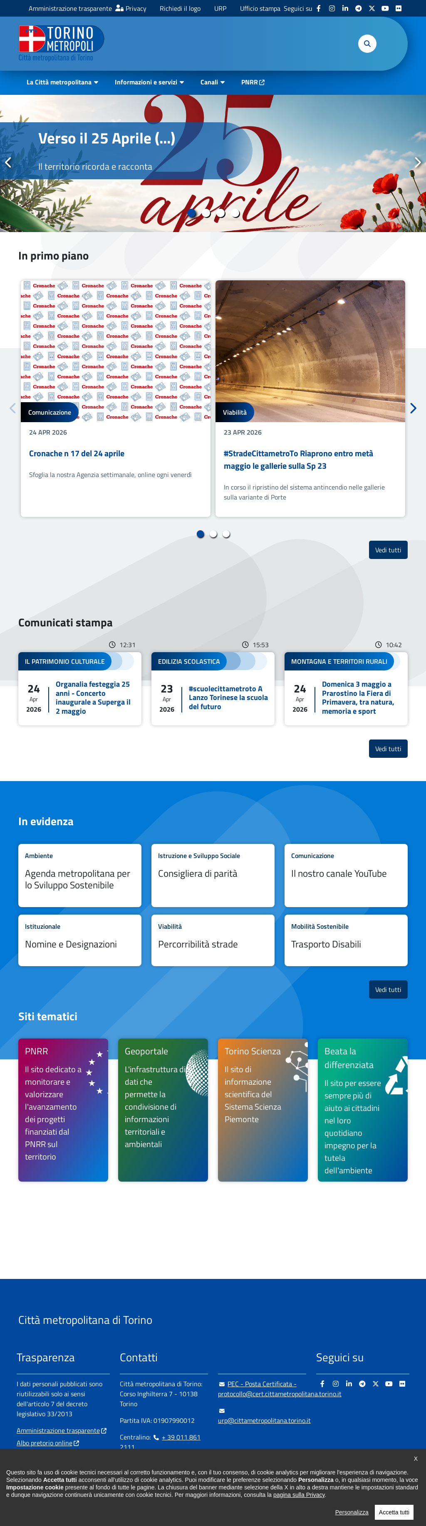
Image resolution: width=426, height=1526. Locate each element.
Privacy (136, 8)
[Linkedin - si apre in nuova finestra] (345, 8)
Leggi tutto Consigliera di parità (213, 875)
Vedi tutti (391, 549)
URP (220, 8)
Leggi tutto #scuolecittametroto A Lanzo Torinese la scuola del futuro (213, 688)
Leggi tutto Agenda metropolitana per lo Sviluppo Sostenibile (79, 875)
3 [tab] (220, 213)
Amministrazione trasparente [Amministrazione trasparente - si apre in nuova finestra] (70, 8)
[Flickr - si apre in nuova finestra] (398, 8)
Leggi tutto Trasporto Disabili (346, 940)
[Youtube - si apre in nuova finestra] (385, 8)
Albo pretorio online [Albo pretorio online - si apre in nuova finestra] (44, 1443)
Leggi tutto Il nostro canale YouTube (346, 875)
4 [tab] (235, 213)
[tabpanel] (213, 163)
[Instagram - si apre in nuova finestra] (332, 8)
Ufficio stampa (260, 8)
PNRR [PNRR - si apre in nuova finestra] (249, 82)
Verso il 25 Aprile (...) (106, 137)
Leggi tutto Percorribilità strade (213, 940)
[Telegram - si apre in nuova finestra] (358, 8)
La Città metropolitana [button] (59, 82)
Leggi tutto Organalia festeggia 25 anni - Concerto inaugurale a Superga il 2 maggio (79, 688)
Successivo (417, 163)
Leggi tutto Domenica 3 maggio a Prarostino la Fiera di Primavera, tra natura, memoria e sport (346, 688)
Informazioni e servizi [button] (146, 82)
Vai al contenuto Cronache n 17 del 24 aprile (115, 398)
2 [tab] (205, 213)
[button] (367, 44)
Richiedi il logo (180, 8)
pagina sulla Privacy (298, 1512)
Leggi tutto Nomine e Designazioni (79, 940)
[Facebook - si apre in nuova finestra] (319, 8)
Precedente (8, 163)
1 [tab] (191, 213)
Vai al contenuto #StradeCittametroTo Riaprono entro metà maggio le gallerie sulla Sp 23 (310, 398)
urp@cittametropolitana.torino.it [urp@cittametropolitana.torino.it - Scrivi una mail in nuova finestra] (264, 1415)
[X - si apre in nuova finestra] (372, 8)
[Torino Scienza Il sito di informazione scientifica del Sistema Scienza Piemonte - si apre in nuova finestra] (263, 1110)
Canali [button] (209, 82)
